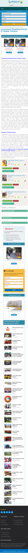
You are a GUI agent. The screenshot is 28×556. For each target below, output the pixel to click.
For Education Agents (18, 522)
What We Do (3, 522)
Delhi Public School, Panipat (16, 160)
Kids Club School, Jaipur (17, 328)
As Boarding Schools (5, 532)
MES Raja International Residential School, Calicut (17, 390)
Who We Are (3, 520)
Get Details (15, 168)
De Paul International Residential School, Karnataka (17, 363)
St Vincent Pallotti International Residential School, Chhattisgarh (17, 355)
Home (2, 27)
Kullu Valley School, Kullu (18, 459)
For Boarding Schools (18, 520)
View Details (9, 52)
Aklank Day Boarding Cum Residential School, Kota (17, 439)
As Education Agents (5, 534)
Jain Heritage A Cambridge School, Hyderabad (16, 466)
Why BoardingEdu (4, 524)
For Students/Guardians (19, 524)
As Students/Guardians (5, 537)
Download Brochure (7, 168)
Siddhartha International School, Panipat (17, 176)
